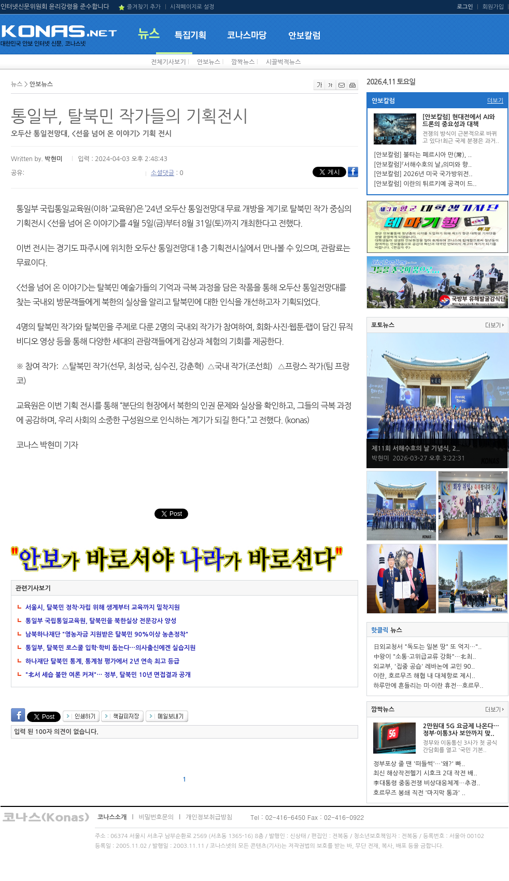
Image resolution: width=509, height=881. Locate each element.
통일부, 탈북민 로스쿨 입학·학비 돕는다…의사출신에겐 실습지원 (110, 648)
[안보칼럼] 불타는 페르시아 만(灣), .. (423, 155)
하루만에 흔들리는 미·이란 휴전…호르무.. (428, 686)
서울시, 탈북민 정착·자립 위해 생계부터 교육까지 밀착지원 (102, 607)
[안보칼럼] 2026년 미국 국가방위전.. (423, 174)
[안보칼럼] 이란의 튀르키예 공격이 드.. (425, 184)
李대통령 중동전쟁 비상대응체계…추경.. (426, 783)
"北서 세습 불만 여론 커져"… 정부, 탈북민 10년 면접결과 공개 (108, 675)
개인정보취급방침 (209, 817)
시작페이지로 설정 (192, 7)
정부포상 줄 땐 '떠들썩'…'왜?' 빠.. (419, 764)
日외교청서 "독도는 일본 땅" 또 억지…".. (427, 647)
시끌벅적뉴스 (283, 62)
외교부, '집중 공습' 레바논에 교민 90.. (424, 666)
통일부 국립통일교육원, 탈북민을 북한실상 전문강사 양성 (100, 621)
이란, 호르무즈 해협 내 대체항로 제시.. (424, 676)
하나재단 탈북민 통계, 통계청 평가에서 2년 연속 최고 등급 (102, 661)
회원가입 (493, 7)
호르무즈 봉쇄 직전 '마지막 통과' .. (419, 793)
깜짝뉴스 (242, 62)
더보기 (495, 101)
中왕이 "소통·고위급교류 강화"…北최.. (424, 657)
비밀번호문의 (156, 817)
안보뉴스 (208, 62)
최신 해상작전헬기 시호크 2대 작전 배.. (425, 773)
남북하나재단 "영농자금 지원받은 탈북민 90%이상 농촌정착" (106, 634)
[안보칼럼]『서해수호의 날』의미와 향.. (423, 165)
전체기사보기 (168, 62)
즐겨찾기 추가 (144, 7)
